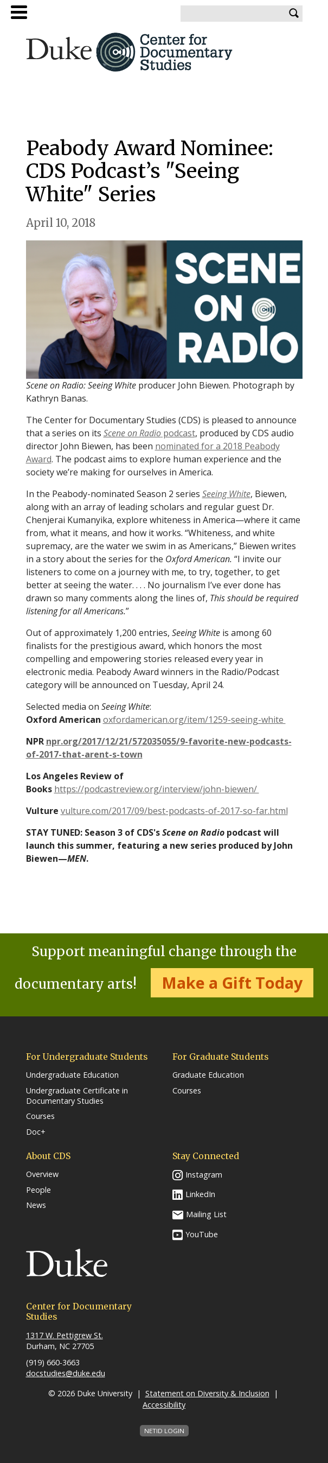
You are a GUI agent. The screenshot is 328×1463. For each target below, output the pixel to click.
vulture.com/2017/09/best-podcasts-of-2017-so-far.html (174, 811)
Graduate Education (208, 1075)
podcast (149, 433)
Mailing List (206, 1214)
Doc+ (36, 1132)
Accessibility (164, 1405)
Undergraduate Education (72, 1075)
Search (294, 13)
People (38, 1190)
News (36, 1205)
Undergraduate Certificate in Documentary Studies (77, 1096)
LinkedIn (200, 1194)
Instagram (203, 1174)
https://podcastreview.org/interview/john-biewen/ (156, 789)
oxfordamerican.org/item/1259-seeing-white (194, 720)
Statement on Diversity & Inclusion (207, 1393)
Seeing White (226, 494)
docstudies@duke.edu (65, 1373)
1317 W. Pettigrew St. (64, 1335)
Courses (40, 1116)
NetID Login (164, 1431)
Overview (42, 1174)
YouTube (201, 1234)
